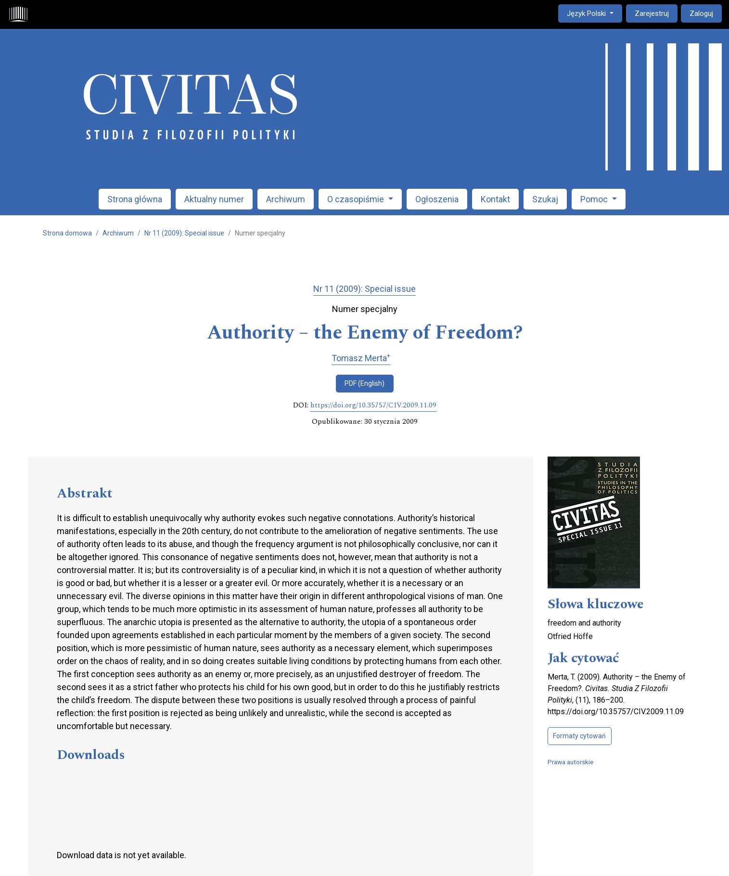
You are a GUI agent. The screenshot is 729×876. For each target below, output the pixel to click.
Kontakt (495, 199)
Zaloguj (701, 13)
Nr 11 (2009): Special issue (184, 233)
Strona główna (134, 199)
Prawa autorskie (570, 762)
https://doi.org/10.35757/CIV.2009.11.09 (373, 405)
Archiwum (285, 199)
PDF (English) (364, 383)
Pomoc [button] (595, 199)
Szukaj (545, 199)
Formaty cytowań (579, 736)
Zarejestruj (652, 13)
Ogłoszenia (437, 199)
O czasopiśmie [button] (356, 199)
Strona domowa (67, 233)
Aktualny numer (214, 199)
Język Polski (594, 13)
